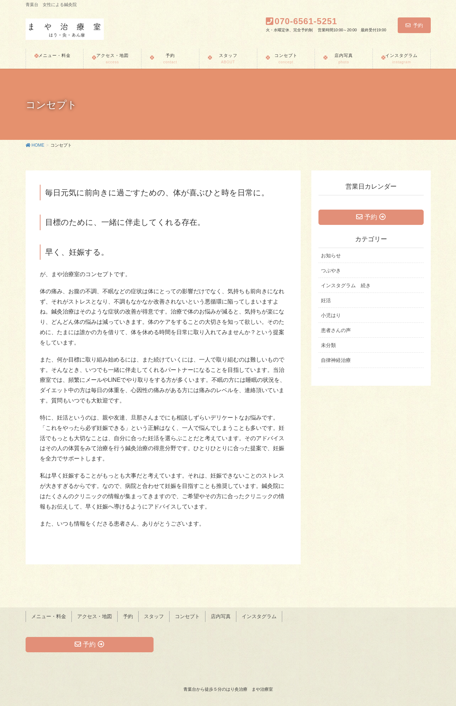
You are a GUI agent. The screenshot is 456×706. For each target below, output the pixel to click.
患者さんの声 (336, 332)
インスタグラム (259, 615)
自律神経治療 (336, 362)
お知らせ (331, 257)
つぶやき (331, 272)
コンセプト (187, 615)
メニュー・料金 (48, 615)
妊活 (326, 302)
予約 (414, 25)
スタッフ (154, 615)
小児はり (331, 317)
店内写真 (221, 615)
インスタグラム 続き (346, 287)
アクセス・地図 (94, 615)
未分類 (328, 347)
